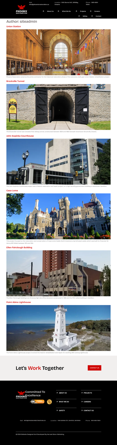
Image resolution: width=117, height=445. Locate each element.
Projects (88, 393)
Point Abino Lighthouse (18, 302)
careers (87, 402)
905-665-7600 (95, 420)
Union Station (13, 26)
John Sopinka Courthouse (20, 136)
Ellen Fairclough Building (19, 247)
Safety (62, 410)
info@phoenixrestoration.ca (35, 420)
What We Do (64, 402)
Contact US (89, 410)
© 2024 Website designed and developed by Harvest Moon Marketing (40, 434)
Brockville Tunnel (15, 81)
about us (63, 393)
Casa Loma (12, 190)
